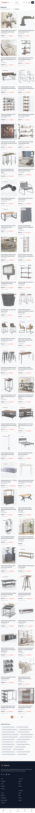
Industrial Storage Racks (20, 746)
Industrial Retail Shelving (20, 741)
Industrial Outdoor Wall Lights (23, 751)
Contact (20, 786)
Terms (19, 800)
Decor (2, 783)
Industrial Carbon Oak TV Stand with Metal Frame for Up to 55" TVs (25, 425)
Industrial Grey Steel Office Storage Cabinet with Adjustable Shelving (25, 227)
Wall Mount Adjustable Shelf (26, 737)
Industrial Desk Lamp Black (22, 727)
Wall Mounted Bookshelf (7, 746)
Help (19, 783)
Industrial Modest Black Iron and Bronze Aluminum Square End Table (8, 396)
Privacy (20, 798)
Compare (3, 802)
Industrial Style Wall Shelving (8, 739)
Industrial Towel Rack (22, 754)
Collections (3, 798)
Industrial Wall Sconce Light (8, 727)
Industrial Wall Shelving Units (8, 751)
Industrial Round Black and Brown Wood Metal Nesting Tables (7, 171)
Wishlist (3, 795)
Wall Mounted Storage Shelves (8, 732)
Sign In (20, 781)
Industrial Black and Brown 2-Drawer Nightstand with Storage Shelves (8, 509)
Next (22, 717)
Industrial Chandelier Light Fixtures (9, 729)
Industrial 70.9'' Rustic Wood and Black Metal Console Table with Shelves (25, 396)
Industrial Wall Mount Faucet (25, 729)
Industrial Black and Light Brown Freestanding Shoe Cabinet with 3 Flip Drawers (26, 538)
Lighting (3, 786)
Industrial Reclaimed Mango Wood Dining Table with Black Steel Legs (25, 509)
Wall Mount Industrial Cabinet (23, 739)
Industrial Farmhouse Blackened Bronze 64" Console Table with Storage (25, 649)
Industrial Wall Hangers (18, 749)
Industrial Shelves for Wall (7, 741)
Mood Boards (4, 800)
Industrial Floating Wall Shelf (8, 744)
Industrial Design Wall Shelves (23, 744)
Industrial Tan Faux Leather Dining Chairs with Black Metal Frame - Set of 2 (25, 340)
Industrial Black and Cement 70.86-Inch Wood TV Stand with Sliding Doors (8, 649)
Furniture (3, 781)
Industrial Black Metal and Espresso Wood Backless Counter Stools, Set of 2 (26, 311)
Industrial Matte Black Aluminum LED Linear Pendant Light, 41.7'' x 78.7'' (8, 59)
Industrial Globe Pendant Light (8, 754)
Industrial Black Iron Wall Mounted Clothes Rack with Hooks (24, 678)
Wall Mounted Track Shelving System (10, 737)
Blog (19, 795)
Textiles (2, 788)
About (19, 793)
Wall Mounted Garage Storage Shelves (10, 734)
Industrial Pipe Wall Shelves (23, 732)
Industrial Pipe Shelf (6, 749)
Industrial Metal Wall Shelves (26, 734)
